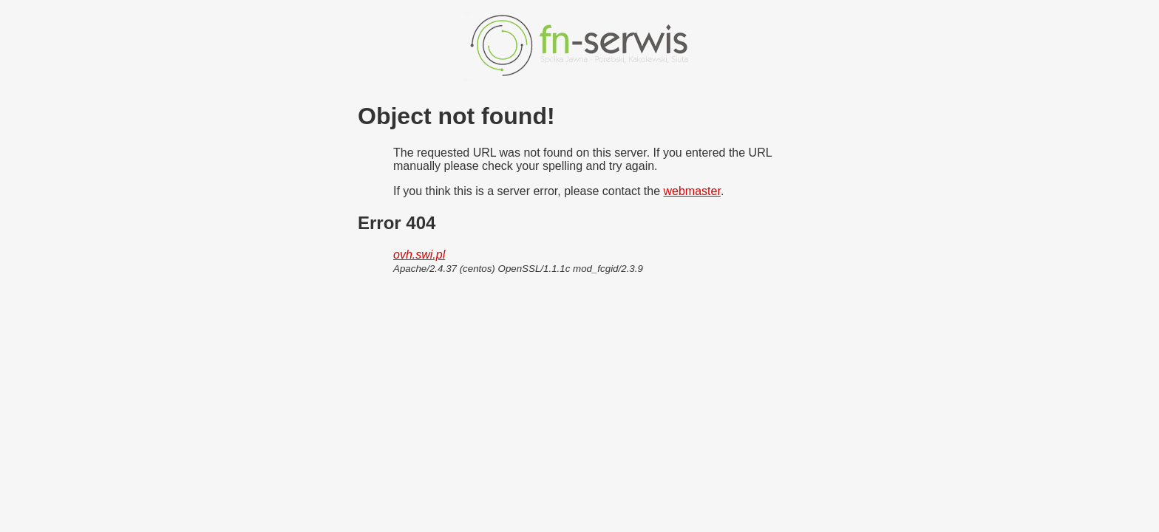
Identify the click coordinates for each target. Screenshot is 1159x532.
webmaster (692, 191)
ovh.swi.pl (419, 254)
